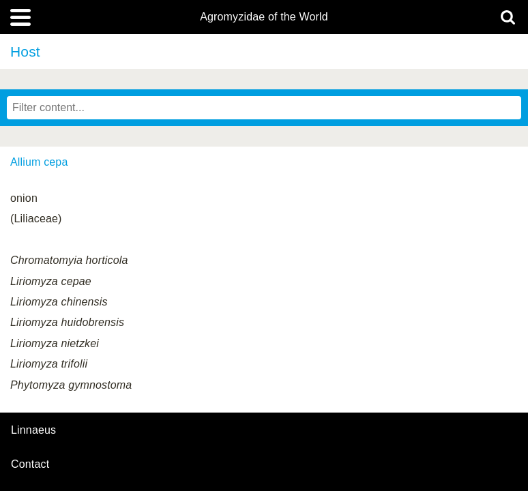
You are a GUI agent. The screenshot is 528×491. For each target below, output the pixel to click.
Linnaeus (33, 430)
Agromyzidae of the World (264, 17)
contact (30, 464)
